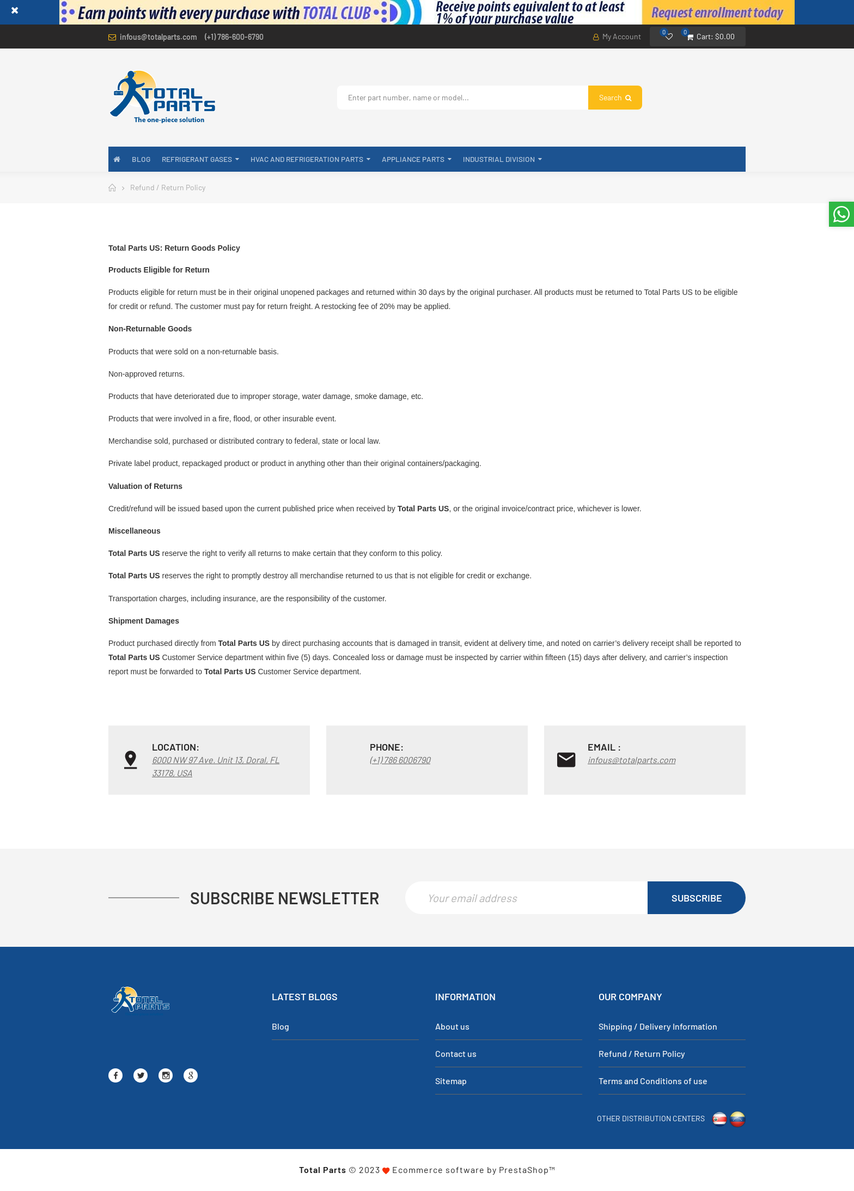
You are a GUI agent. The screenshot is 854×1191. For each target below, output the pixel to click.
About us (452, 1026)
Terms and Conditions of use (653, 1081)
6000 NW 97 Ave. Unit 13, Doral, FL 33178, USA (215, 766)
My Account (617, 36)
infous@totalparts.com (158, 36)
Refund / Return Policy (642, 1054)
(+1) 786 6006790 (400, 759)
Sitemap (451, 1081)
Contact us (456, 1054)
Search (615, 97)
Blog (280, 1026)
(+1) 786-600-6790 (234, 36)
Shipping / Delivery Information (658, 1026)
